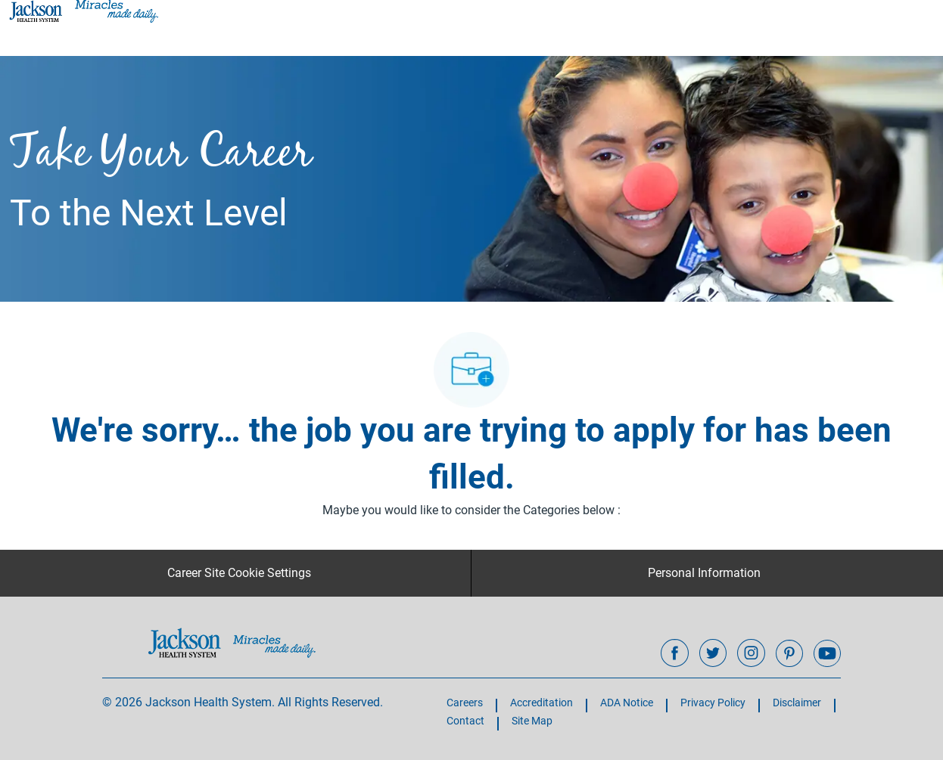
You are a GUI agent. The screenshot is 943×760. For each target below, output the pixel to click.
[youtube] (827, 653)
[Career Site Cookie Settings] (239, 573)
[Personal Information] (704, 573)
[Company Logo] (82, 11)
